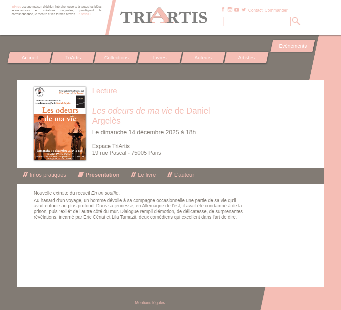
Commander (275, 10)
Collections (116, 57)
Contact (255, 10)
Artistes (246, 57)
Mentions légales (150, 302)
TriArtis (73, 57)
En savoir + (84, 14)
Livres (160, 57)
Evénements (292, 46)
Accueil (30, 57)
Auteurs (203, 57)
